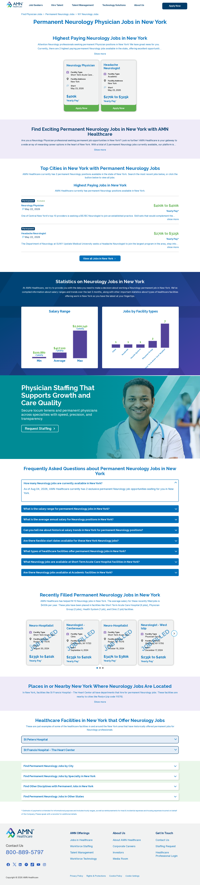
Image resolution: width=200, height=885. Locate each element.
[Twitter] (14, 864)
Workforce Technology (83, 858)
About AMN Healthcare (127, 840)
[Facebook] (8, 864)
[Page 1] (97, 668)
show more (173, 219)
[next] (174, 633)
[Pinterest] (26, 864)
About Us (139, 5)
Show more (100, 54)
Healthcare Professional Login (167, 854)
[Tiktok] (32, 864)
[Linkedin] (20, 864)
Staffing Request (166, 846)
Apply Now (175, 6)
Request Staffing (38, 428)
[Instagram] (44, 864)
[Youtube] (38, 864)
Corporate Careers (124, 846)
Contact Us (162, 840)
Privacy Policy (76, 876)
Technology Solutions (114, 5)
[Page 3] (103, 668)
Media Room (120, 858)
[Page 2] (100, 668)
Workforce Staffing (81, 846)
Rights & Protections (96, 876)
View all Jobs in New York (100, 258)
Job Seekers (36, 5)
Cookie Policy (115, 876)
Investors (118, 852)
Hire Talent (57, 5)
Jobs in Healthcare (81, 840)
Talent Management (83, 5)
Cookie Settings (132, 876)
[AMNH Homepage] (14, 5)
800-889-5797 (25, 852)
